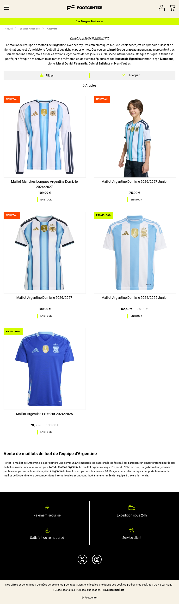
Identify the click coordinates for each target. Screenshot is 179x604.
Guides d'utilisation (88, 590)
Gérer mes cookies (140, 584)
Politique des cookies (113, 584)
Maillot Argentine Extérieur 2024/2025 (44, 414)
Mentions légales (87, 584)
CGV (156, 584)
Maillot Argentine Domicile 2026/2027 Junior (134, 181)
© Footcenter (90, 597)
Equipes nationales (30, 28)
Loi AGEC (167, 584)
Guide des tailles (65, 590)
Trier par (134, 75)
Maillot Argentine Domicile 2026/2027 (44, 297)
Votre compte (162, 8)
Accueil (9, 28)
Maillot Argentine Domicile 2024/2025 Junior (134, 297)
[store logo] (84, 7)
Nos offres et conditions (19, 584)
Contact (70, 584)
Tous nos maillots (113, 590)
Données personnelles (50, 584)
